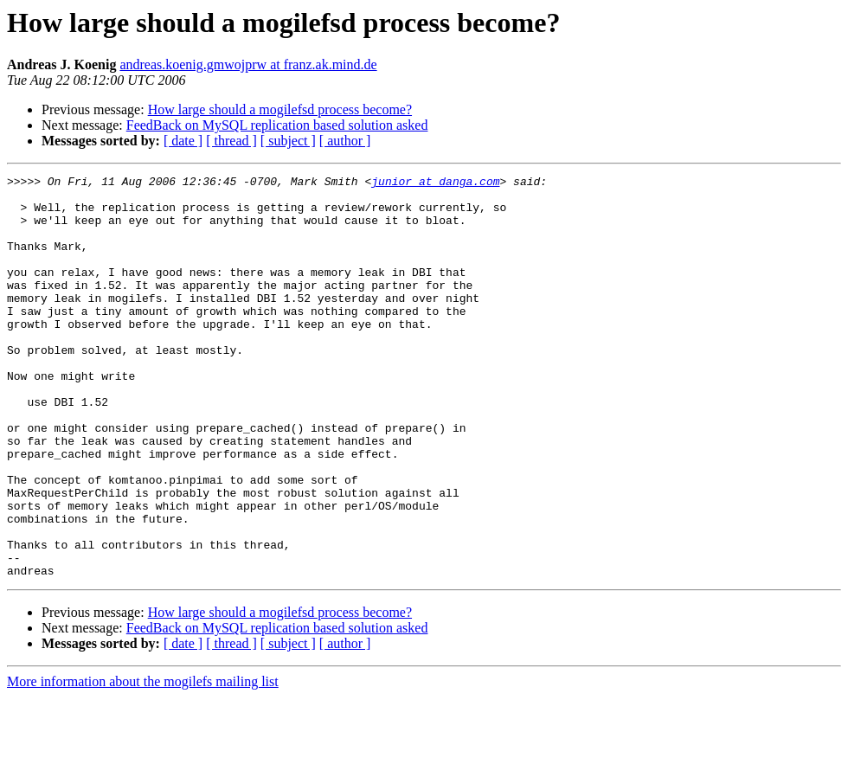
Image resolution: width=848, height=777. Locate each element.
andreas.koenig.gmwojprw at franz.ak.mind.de (247, 64)
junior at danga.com (435, 183)
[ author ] (345, 140)
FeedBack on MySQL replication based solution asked (277, 125)
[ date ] (183, 140)
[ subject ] (288, 140)
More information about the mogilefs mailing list (143, 762)
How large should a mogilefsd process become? (280, 109)
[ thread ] (231, 140)
